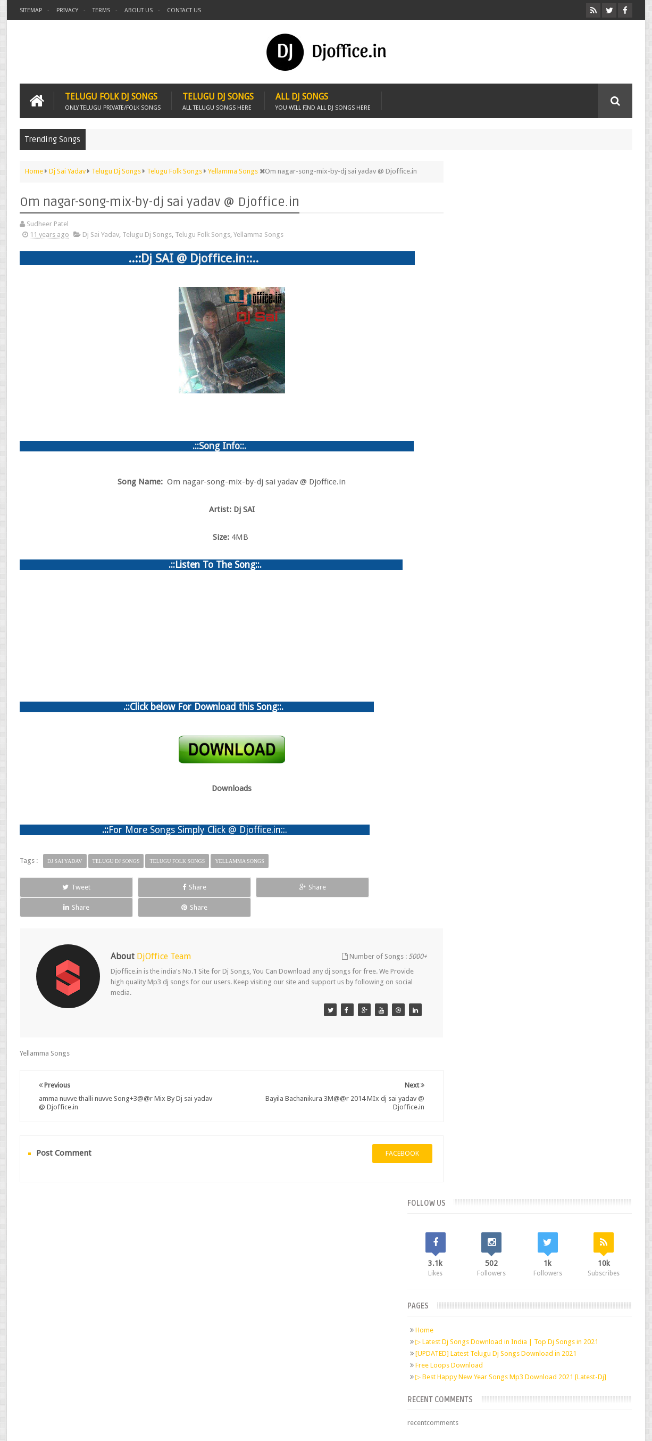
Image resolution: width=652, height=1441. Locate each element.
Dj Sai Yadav (100, 234)
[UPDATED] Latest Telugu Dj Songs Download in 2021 (536, 324)
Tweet (58, 886)
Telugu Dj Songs (218, 99)
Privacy (67, 10)
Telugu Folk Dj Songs (113, 99)
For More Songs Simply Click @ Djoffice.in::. (197, 829)
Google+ (119, 1280)
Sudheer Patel (611, 1424)
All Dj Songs (323, 99)
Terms (101, 10)
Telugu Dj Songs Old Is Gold (517, 459)
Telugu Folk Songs (202, 234)
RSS (159, 1280)
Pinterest (139, 1280)
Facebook (78, 1280)
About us (138, 10)
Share (140, 886)
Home (465, 293)
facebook (382, 1133)
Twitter (98, 1280)
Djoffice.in (103, 1424)
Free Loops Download (490, 336)
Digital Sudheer (523, 1424)
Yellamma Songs (258, 234)
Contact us (184, 10)
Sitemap (31, 10)
